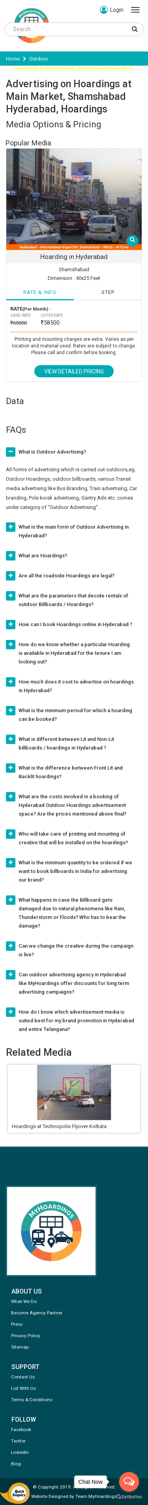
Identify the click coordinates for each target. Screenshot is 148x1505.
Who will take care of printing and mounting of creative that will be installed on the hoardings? (73, 838)
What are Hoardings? (43, 556)
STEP (107, 292)
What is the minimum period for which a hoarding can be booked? (75, 714)
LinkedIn (20, 1452)
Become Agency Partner (36, 1313)
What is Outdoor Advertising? (52, 452)
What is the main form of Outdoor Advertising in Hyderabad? (74, 531)
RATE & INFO (39, 292)
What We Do (24, 1301)
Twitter (18, 1441)
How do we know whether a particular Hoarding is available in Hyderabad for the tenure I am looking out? (74, 653)
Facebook (21, 1429)
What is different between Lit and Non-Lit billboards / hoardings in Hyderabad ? (66, 743)
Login (112, 10)
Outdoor (38, 59)
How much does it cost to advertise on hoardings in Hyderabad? (76, 686)
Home (13, 59)
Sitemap (19, 1347)
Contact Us (23, 1377)
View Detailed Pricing (74, 371)
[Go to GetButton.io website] (129, 1496)
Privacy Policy (25, 1335)
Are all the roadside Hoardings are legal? (66, 576)
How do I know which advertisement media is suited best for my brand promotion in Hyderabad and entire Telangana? (76, 1020)
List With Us (23, 1388)
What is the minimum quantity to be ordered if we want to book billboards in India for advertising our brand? (75, 871)
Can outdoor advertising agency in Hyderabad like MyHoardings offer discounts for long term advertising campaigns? (74, 983)
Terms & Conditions (31, 1399)
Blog (16, 1463)
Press (16, 1324)
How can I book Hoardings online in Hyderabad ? (75, 624)
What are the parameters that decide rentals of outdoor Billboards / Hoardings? (73, 600)
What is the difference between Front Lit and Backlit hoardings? (71, 772)
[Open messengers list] (129, 1482)
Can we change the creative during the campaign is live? (76, 950)
